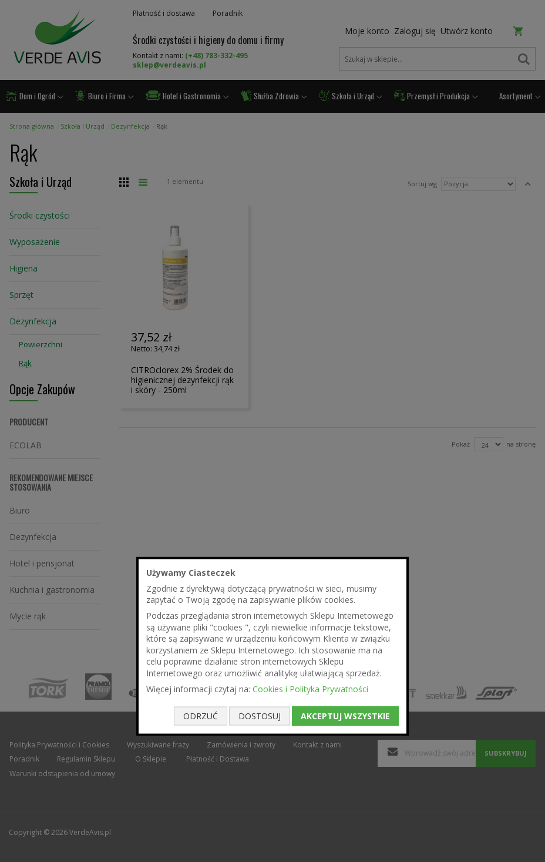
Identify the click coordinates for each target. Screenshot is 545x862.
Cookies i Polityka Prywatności (310, 688)
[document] (272, 646)
